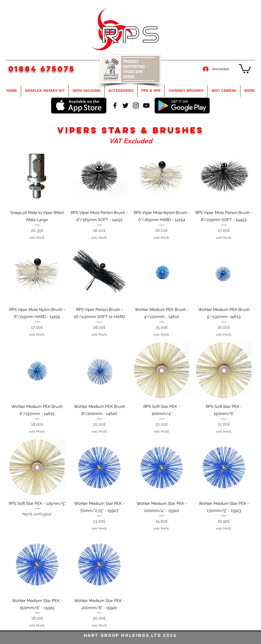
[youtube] (146, 105)
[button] (245, 68)
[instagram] (136, 105)
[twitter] (125, 105)
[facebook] (115, 105)
